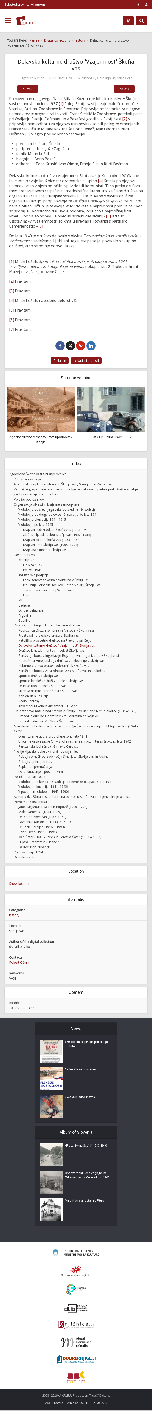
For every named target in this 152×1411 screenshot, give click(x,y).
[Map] (128, 20)
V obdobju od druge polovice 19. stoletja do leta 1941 (58, 515)
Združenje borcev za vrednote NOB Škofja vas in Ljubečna (61, 671)
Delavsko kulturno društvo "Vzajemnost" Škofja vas (56, 646)
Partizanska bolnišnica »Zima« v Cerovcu (48, 747)
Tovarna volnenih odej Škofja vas (47, 591)
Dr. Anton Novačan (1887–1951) (42, 817)
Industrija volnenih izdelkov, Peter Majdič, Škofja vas (62, 586)
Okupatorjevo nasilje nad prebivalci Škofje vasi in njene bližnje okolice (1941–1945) (75, 712)
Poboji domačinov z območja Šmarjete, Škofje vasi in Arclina (63, 757)
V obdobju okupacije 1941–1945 (42, 520)
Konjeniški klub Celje (33, 697)
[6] (40, 226)
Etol (26, 596)
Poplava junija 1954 (28, 853)
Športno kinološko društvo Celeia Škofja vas (51, 681)
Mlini (21, 601)
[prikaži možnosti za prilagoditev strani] (138, 4)
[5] (108, 216)
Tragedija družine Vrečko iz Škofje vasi (46, 722)
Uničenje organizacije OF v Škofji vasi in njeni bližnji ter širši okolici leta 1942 (74, 742)
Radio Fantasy (28, 702)
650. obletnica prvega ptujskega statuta (80, 1046)
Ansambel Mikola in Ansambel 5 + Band (47, 707)
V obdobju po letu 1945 (35, 525)
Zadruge (24, 606)
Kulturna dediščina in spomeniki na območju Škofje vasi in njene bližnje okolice (72, 797)
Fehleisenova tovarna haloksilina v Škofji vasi (56, 581)
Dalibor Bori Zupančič (34, 848)
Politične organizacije (29, 777)
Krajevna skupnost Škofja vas (45, 550)
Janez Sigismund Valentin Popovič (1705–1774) (52, 807)
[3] (27, 133)
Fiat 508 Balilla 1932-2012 (111, 438)
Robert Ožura (19, 963)
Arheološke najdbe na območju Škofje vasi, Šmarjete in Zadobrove (63, 485)
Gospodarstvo (24, 556)
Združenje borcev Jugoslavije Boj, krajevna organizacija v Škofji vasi (68, 656)
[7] (71, 245)
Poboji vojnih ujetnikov (35, 762)
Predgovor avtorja (27, 480)
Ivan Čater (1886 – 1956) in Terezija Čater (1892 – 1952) (59, 838)
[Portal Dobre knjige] (76, 1360)
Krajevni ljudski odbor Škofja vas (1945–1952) (57, 530)
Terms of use (75, 1404)
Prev (24, 89)
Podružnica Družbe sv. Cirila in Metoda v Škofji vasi (56, 631)
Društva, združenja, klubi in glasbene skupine (47, 626)
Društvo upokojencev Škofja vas (42, 687)
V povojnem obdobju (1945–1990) (43, 792)
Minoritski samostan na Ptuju (86, 1203)
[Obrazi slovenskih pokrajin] (76, 1343)
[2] (124, 118)
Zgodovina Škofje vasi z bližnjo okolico (38, 475)
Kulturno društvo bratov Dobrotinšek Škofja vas (53, 666)
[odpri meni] (8, 21)
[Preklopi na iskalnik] (141, 20)
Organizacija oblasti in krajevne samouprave (46, 505)
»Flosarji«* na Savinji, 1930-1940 (84, 1150)
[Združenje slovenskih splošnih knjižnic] (76, 1326)
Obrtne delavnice (30, 611)
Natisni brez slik (86, 361)
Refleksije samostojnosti (82, 1071)
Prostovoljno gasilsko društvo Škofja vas (48, 636)
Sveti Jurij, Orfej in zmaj (82, 1099)
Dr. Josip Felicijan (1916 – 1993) (41, 828)
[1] (61, 103)
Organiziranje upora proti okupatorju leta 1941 (52, 737)
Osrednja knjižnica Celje (115, 78)
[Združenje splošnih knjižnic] (76, 1377)
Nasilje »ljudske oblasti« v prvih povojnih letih (47, 752)
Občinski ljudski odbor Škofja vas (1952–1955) (57, 535)
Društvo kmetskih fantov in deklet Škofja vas (51, 651)
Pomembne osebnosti (30, 802)
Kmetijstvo (26, 561)
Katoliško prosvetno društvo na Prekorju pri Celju (54, 641)
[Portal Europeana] (76, 1290)
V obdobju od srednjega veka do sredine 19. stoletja (57, 510)
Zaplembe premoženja (35, 767)
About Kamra (54, 1404)
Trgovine (24, 616)
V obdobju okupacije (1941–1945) (43, 787)
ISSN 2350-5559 (96, 1404)
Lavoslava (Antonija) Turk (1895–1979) (47, 823)
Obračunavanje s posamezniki (40, 772)
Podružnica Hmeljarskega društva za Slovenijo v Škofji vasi (61, 661)
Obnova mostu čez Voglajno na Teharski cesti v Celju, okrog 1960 (87, 1179)
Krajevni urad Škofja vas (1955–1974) (50, 545)
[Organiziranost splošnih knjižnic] (76, 1272)
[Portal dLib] (76, 1309)
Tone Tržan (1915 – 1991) (37, 833)
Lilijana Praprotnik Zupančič (38, 843)
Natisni (60, 361)
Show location (19, 884)
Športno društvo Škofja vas (38, 676)
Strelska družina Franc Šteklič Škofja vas (47, 692)
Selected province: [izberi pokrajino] (25, 4)
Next (127, 89)
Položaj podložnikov (29, 500)
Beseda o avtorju (26, 858)
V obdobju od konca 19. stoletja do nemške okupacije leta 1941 (65, 782)
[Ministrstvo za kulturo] (76, 1254)
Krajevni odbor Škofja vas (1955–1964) (51, 540)
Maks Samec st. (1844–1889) (39, 812)
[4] (100, 180)
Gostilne (24, 621)
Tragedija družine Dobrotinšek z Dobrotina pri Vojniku (58, 717)
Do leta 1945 (32, 566)
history (14, 916)
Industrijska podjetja (33, 576)
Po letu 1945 (32, 571)
